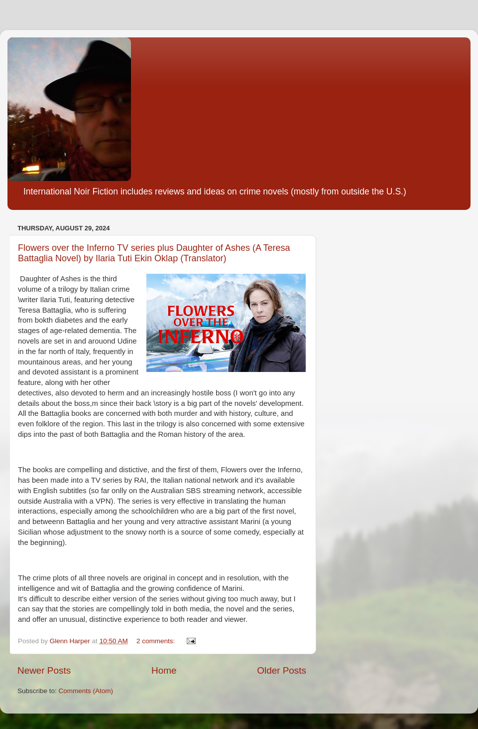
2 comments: (156, 641)
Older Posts (281, 670)
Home (163, 670)
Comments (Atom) (86, 691)
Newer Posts (44, 670)
